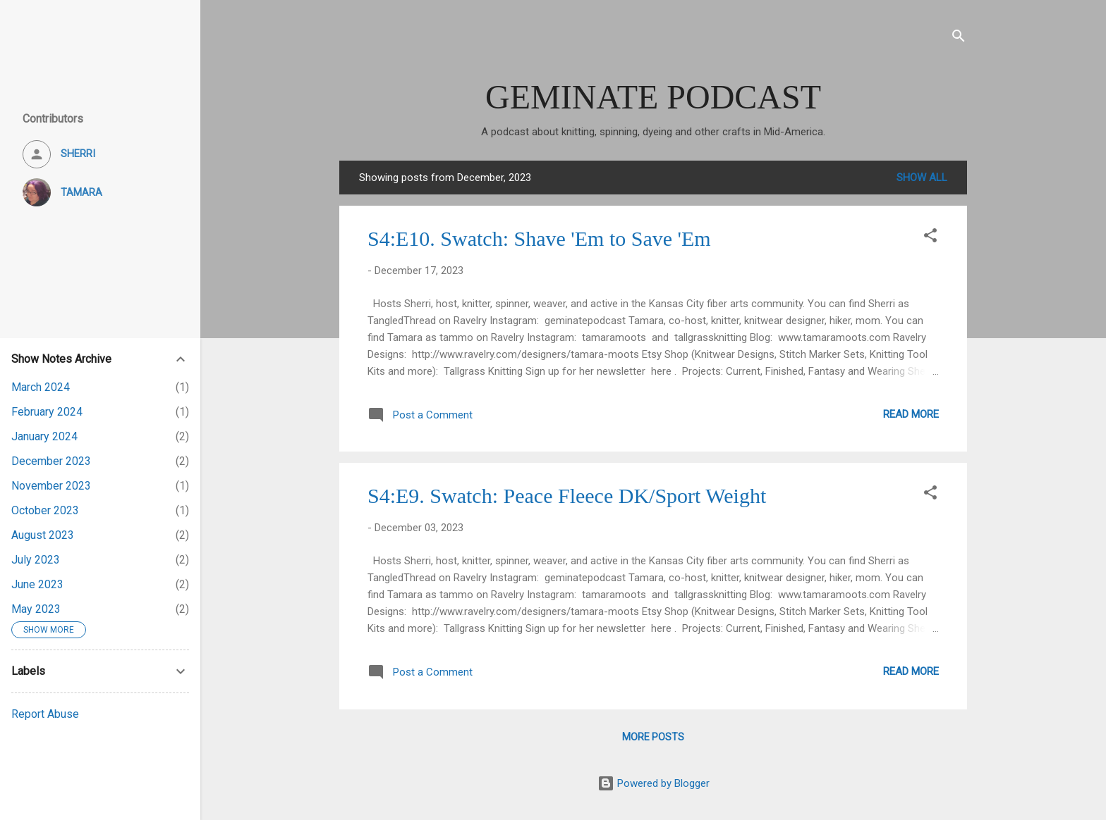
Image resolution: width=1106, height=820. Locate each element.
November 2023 (51, 485)
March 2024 (40, 387)
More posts (653, 737)
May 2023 (36, 609)
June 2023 (37, 584)
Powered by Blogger (653, 783)
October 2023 (45, 510)
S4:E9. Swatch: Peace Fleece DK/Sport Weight (566, 495)
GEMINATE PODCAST (653, 97)
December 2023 (51, 461)
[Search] (958, 38)
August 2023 (42, 535)
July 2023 (35, 559)
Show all (922, 177)
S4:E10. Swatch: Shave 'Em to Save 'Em (539, 238)
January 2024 (44, 436)
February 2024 (47, 411)
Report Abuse (45, 714)
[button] (930, 238)
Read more (911, 414)
